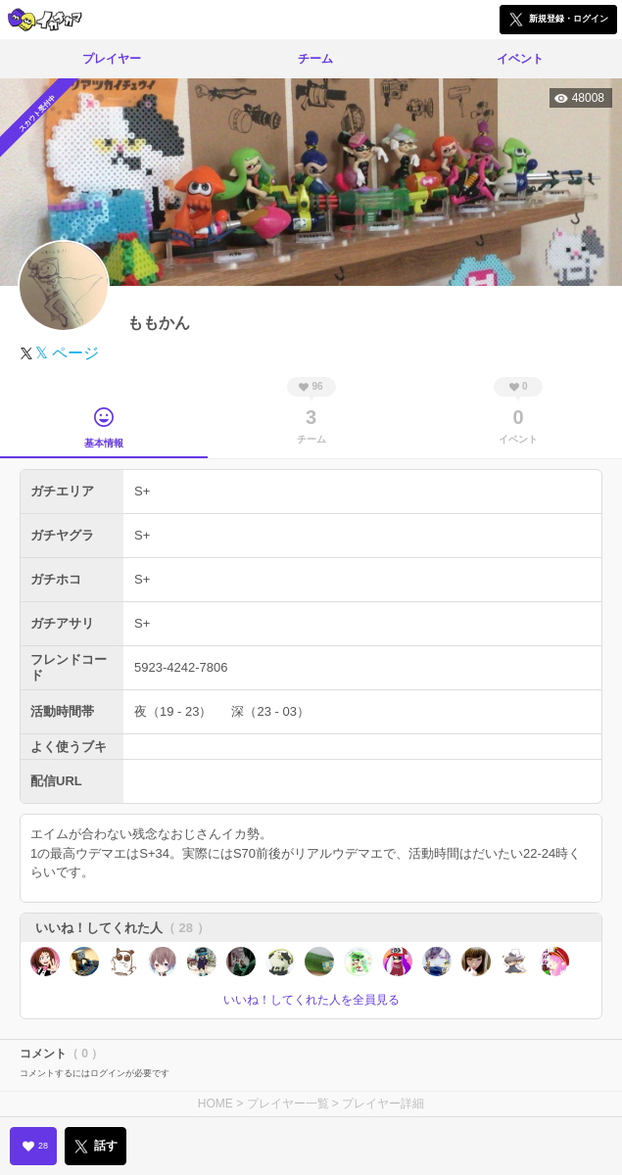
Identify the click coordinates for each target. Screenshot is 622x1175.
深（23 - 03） (270, 711)
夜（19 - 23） (173, 711)
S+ (142, 491)
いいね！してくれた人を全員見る (311, 1000)
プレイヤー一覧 (288, 1103)
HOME (215, 1103)
